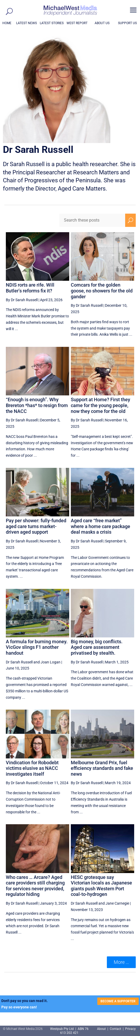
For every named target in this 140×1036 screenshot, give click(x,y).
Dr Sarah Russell (19, 662)
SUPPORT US (127, 23)
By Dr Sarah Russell (22, 300)
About (102, 1029)
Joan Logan (50, 662)
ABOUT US (102, 23)
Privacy (130, 1029)
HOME (6, 23)
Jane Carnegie (117, 903)
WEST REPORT (77, 23)
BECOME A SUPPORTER (117, 1001)
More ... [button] (121, 962)
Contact (115, 1029)
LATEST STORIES (52, 23)
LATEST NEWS (26, 23)
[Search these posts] (92, 220)
